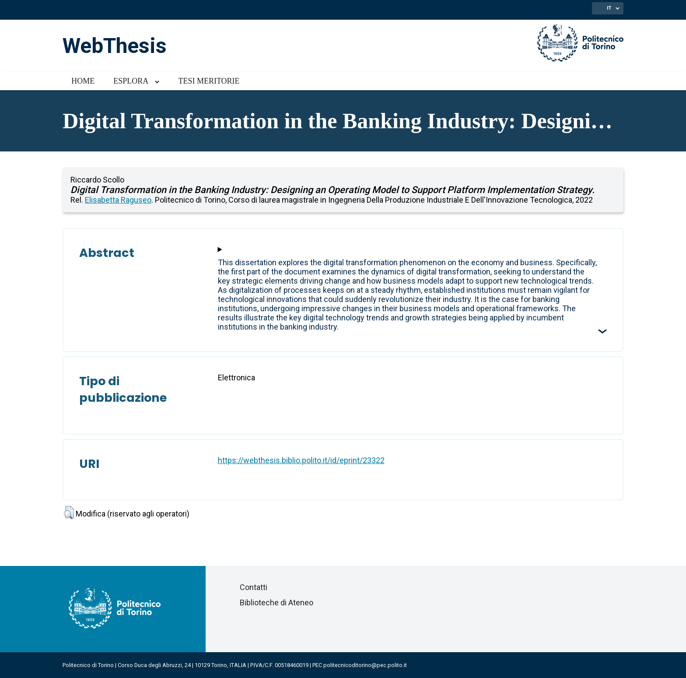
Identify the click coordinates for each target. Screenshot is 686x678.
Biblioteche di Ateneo (276, 602)
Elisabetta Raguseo (118, 199)
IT (609, 8)
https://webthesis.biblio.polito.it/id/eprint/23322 (301, 460)
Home (82, 81)
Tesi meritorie (208, 81)
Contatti (253, 587)
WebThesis (115, 45)
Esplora (130, 81)
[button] (69, 512)
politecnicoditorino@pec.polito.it (365, 665)
